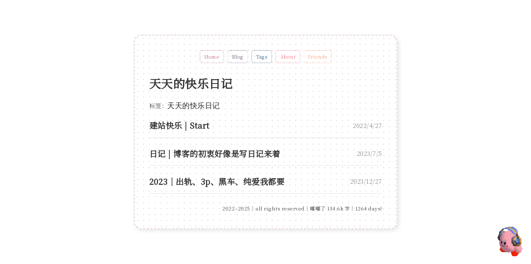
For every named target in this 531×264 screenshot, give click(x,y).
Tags (261, 56)
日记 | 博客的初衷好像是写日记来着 (214, 153)
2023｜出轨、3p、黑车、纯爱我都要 (217, 181)
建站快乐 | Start (179, 125)
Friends (317, 56)
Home (211, 56)
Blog (237, 56)
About (287, 56)
